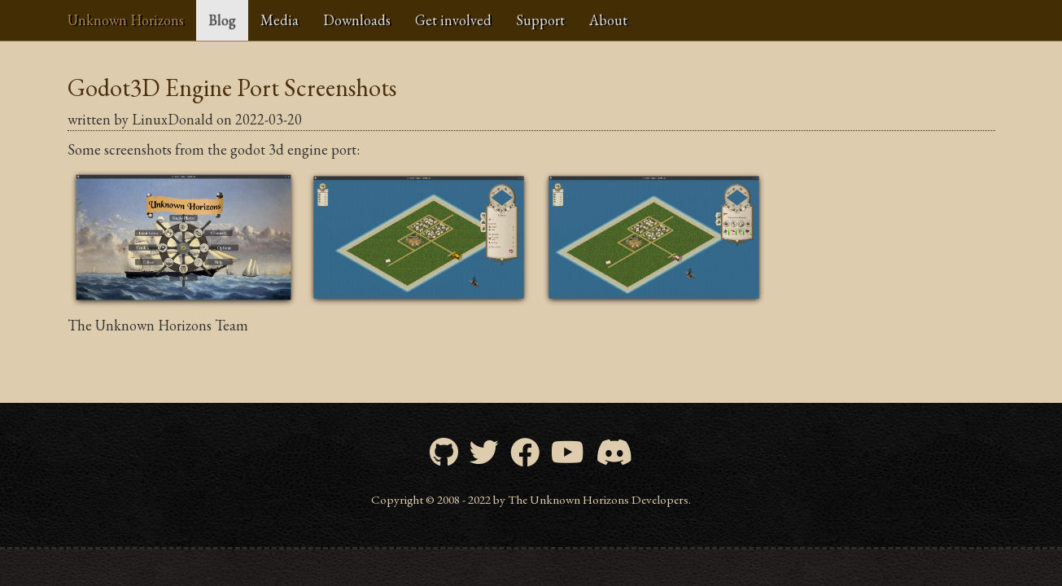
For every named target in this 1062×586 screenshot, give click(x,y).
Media (279, 20)
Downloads (357, 20)
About (608, 20)
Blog (222, 20)
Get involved (453, 20)
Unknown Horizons (126, 20)
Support (540, 20)
